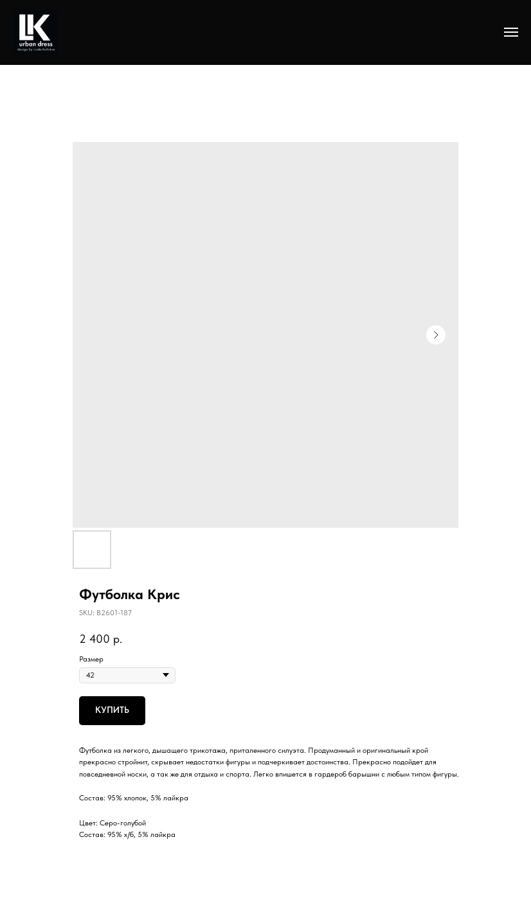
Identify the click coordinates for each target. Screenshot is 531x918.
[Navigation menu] (511, 32)
